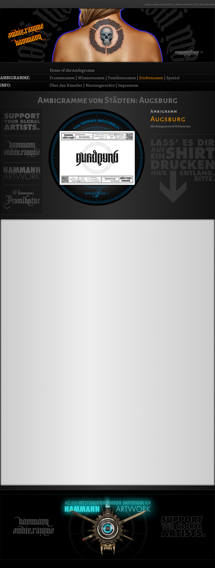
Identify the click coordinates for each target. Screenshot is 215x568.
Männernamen (91, 78)
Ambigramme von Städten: (88, 100)
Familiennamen (122, 78)
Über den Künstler (66, 85)
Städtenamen (151, 78)
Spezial (173, 78)
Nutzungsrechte (100, 85)
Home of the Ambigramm (72, 70)
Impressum (128, 85)
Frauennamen (62, 78)
